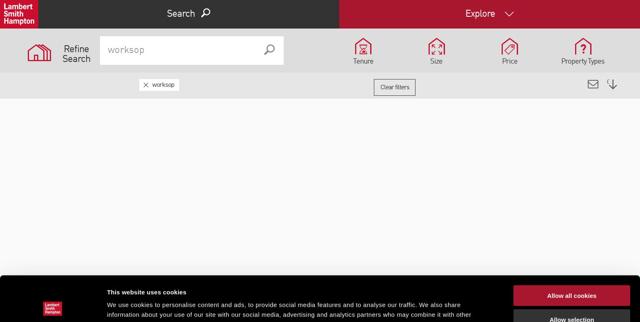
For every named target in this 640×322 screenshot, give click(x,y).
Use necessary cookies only (572, 298)
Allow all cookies (572, 250)
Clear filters (395, 87)
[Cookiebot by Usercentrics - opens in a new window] (53, 306)
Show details (428, 305)
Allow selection (571, 274)
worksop (163, 85)
